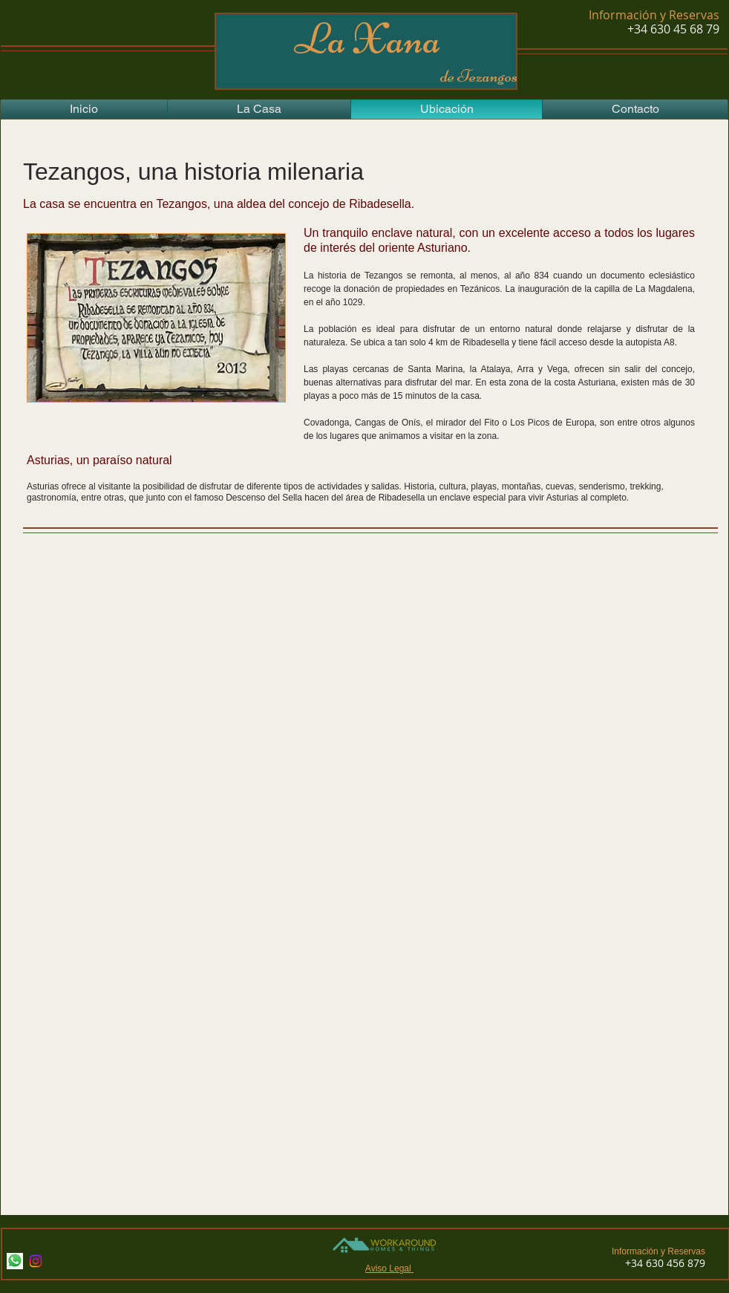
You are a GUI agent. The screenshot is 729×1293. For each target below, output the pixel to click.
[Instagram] (35, 1261)
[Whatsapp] (15, 1261)
